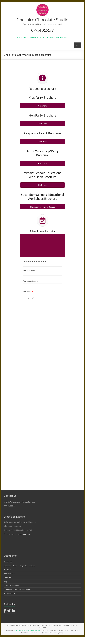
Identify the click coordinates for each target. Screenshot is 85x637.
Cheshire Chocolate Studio (42, 19)
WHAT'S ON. (36, 37)
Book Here (8, 562)
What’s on (7, 570)
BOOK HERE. (23, 37)
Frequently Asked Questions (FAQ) (17, 589)
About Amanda (9, 574)
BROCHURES (49, 37)
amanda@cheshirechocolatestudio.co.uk (19, 502)
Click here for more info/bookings (17, 534)
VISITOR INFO (61, 37)
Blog (5, 582)
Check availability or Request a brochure (19, 566)
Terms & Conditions (11, 585)
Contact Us (8, 578)
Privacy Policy (9, 593)
